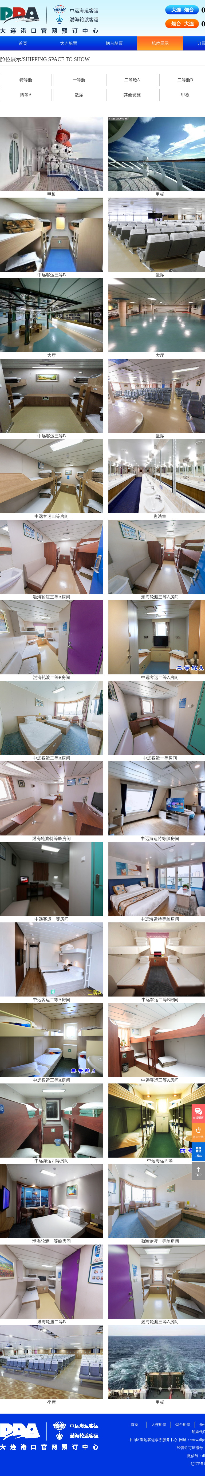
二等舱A (132, 80)
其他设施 (132, 95)
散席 (79, 95)
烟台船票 (114, 43)
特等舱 (25, 80)
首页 (23, 43)
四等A (26, 95)
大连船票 (68, 43)
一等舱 (79, 80)
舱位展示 (160, 43)
